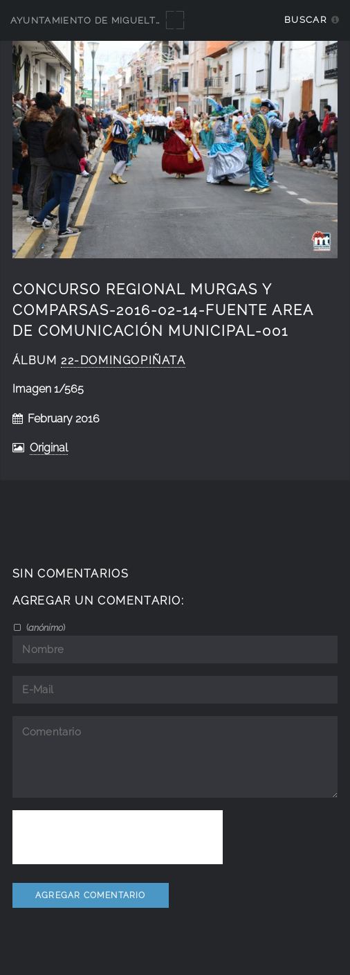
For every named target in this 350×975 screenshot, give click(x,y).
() (44, 627)
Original (49, 447)
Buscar (305, 20)
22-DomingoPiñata (123, 360)
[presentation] (117, 837)
